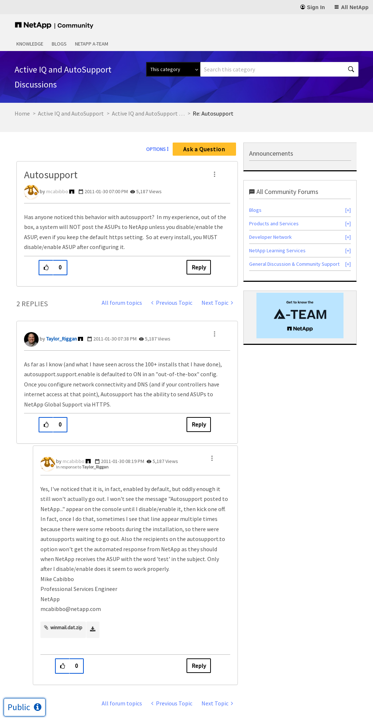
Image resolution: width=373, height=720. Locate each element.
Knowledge (29, 43)
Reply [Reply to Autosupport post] (199, 267)
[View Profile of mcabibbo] (57, 191)
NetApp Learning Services (277, 250)
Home (22, 113)
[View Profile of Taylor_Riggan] (61, 338)
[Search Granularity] (173, 69)
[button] (214, 174)
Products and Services (274, 223)
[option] (299, 315)
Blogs (59, 43)
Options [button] (156, 149)
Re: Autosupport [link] (213, 113)
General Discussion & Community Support (294, 264)
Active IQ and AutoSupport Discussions (148, 113)
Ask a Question (204, 149)
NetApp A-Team (91, 43)
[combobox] (279, 69)
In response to (82, 467)
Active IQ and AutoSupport (71, 113)
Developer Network (270, 237)
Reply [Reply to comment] (199, 424)
